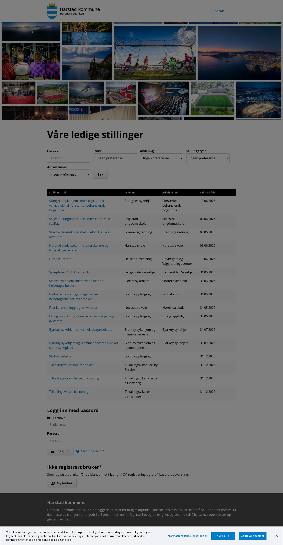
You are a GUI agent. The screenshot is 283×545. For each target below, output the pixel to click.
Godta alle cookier (252, 539)
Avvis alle (223, 539)
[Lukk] (276, 539)
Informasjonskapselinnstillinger (187, 539)
